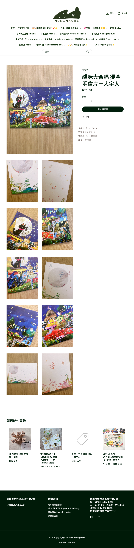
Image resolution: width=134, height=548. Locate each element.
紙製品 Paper (25, 45)
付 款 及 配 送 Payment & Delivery (63, 508)
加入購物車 (103, 109)
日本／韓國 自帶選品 (69, 28)
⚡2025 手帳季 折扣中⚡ (104, 45)
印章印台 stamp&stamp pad (49, 45)
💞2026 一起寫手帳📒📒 (94, 28)
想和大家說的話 (55, 505)
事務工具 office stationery (28, 39)
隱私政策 (71, 543)
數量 (84, 97)
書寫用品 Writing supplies (103, 34)
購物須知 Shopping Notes (59, 512)
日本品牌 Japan (48, 34)
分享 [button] (86, 117)
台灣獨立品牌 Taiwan (26, 34)
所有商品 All (23, 28)
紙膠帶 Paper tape (107, 39)
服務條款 (62, 543)
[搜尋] (87, 51)
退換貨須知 (53, 516)
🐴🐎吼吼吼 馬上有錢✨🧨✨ (44, 28)
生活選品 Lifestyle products (57, 39)
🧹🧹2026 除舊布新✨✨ (79, 45)
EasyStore (80, 538)
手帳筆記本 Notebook (84, 39)
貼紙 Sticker (115, 28)
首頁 (13, 28)
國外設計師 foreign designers (73, 34)
